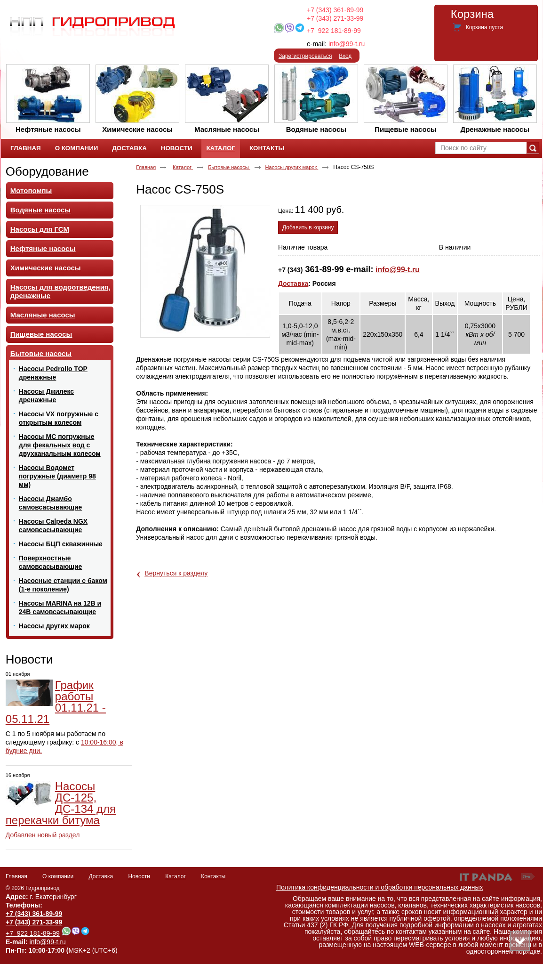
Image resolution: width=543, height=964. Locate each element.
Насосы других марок (292, 167)
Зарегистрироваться (305, 56)
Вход (345, 56)
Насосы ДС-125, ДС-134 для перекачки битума (61, 803)
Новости (29, 659)
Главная (146, 167)
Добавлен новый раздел (43, 835)
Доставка (293, 283)
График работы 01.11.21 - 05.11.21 (56, 702)
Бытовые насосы (229, 167)
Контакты (213, 876)
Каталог (220, 148)
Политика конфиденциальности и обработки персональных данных (379, 887)
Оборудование (47, 171)
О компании (58, 876)
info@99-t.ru (346, 44)
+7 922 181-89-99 (334, 30)
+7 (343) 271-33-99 (335, 18)
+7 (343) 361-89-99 (335, 10)
